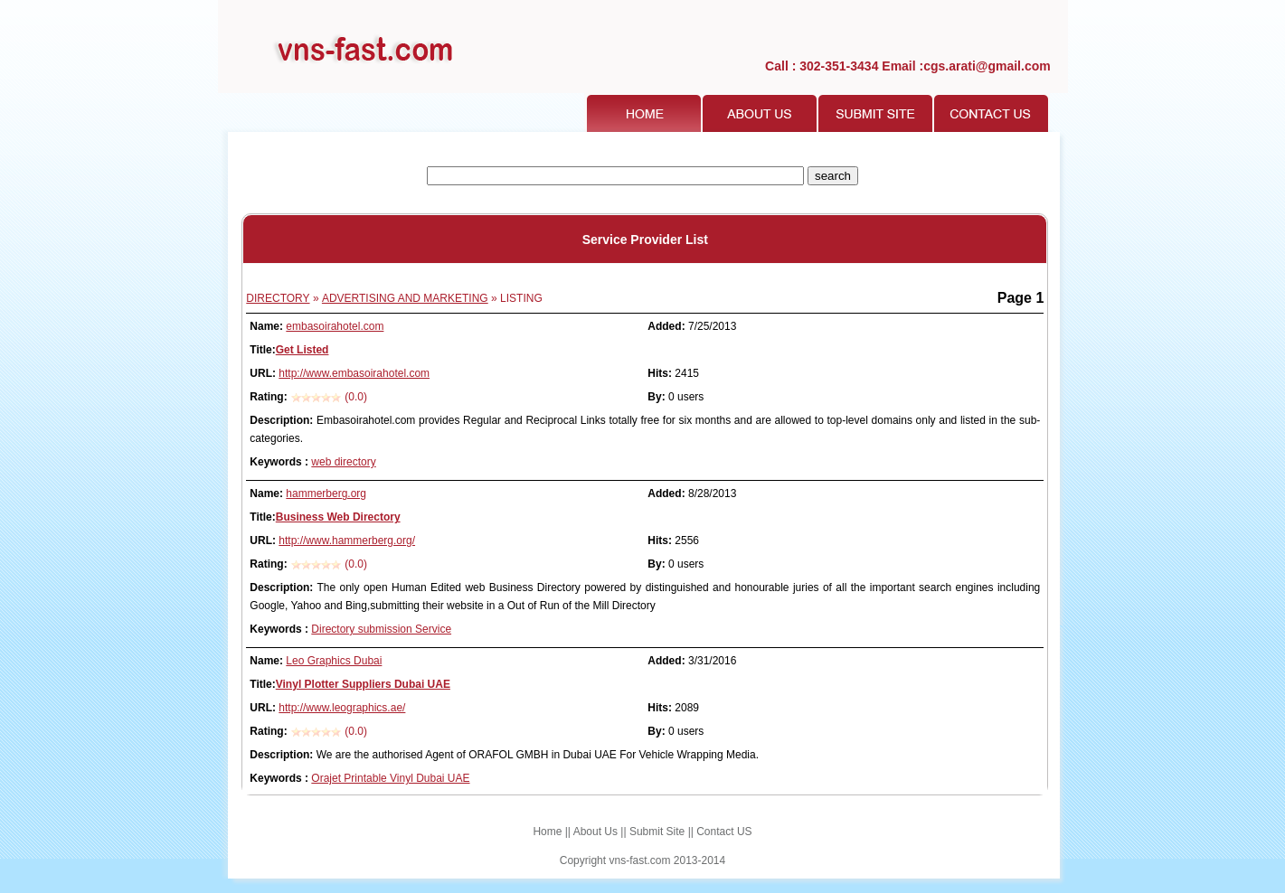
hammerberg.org (326, 493)
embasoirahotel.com (334, 326)
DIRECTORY (277, 298)
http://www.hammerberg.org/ (347, 540)
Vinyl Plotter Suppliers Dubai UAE (363, 684)
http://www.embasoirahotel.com (354, 373)
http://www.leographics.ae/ (342, 707)
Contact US (723, 831)
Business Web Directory (338, 517)
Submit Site (657, 831)
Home (547, 831)
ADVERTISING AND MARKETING (405, 298)
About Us (595, 831)
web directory (343, 462)
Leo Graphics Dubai (334, 660)
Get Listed (302, 349)
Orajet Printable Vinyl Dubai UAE (390, 778)
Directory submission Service (381, 629)
